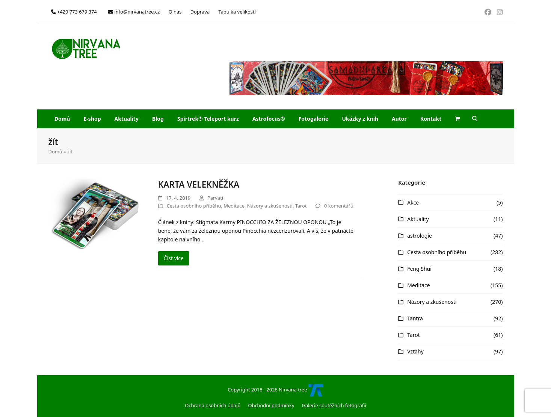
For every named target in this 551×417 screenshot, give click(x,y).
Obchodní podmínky (271, 405)
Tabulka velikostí (236, 11)
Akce (413, 202)
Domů (55, 151)
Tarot (301, 205)
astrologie (419, 235)
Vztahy (415, 351)
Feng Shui (419, 268)
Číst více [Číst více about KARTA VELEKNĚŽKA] (174, 258)
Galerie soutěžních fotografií (334, 405)
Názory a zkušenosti (270, 205)
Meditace (234, 205)
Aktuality (418, 219)
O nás (175, 11)
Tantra (415, 318)
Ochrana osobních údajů (212, 405)
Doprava (200, 11)
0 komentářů (338, 205)
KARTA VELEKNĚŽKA (199, 184)
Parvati (215, 197)
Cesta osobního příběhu (194, 205)
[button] (457, 118)
